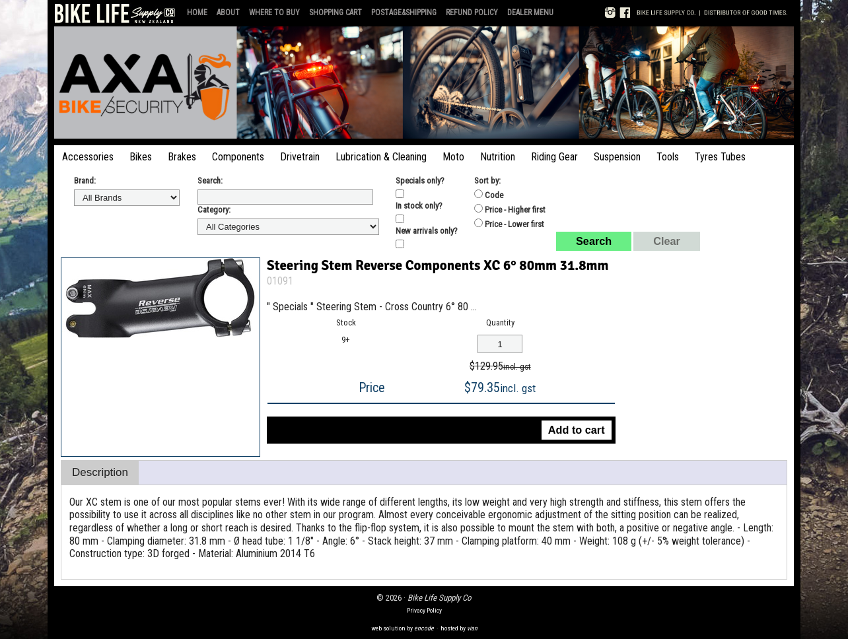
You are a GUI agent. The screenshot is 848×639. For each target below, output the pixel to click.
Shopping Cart (335, 12)
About (228, 12)
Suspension (617, 157)
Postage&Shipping (404, 12)
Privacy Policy (424, 610)
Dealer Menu (530, 12)
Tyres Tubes (720, 157)
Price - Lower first (509, 224)
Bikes (140, 157)
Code (488, 194)
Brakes (182, 157)
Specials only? (420, 180)
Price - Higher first (510, 209)
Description (100, 472)
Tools (667, 157)
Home (197, 12)
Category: (213, 210)
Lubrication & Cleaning (381, 157)
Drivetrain (300, 157)
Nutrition (497, 157)
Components (238, 157)
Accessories (88, 157)
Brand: (85, 180)
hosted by (459, 628)
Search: (210, 180)
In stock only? (419, 206)
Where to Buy (274, 12)
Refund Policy (472, 12)
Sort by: (487, 180)
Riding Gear (554, 157)
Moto (453, 157)
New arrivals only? (427, 231)
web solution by (402, 628)
